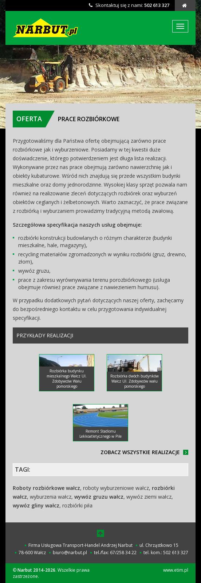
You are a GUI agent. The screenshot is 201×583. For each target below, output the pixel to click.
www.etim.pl (175, 570)
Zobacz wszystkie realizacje (144, 452)
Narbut (46, 28)
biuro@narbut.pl (70, 552)
